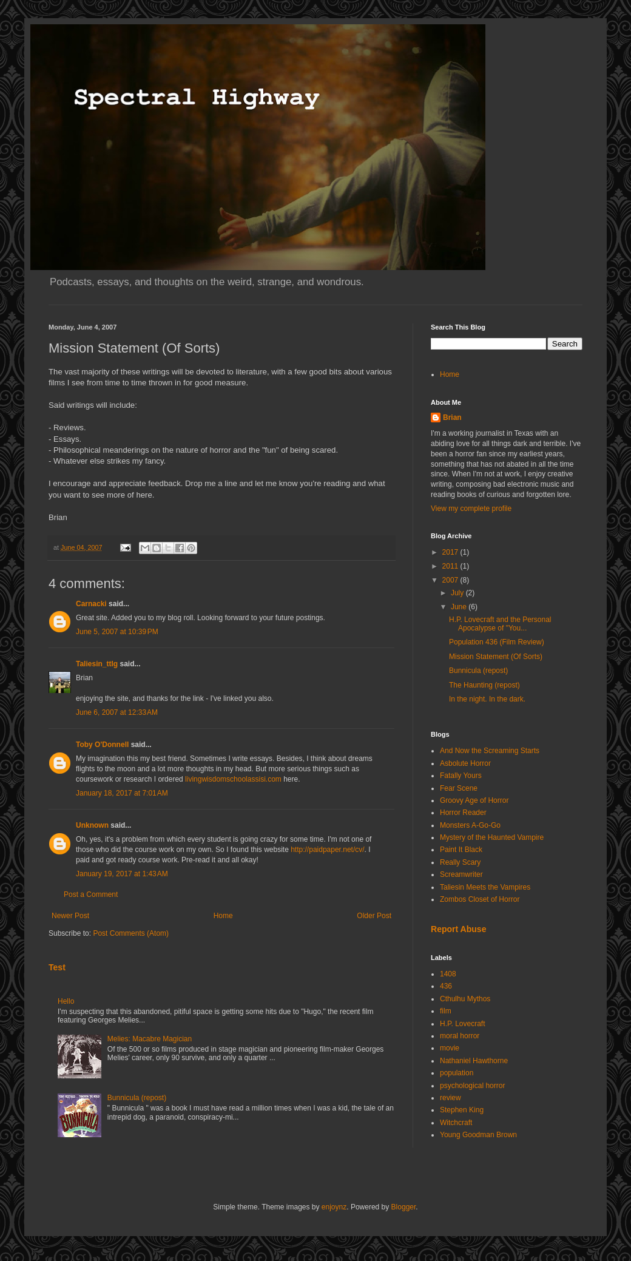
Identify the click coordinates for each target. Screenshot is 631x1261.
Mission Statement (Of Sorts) (495, 656)
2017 (451, 552)
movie (449, 1048)
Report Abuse (458, 929)
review (450, 1098)
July (458, 593)
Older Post (374, 915)
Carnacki (91, 604)
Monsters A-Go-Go (470, 825)
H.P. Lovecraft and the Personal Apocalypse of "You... (500, 623)
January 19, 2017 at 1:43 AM (122, 874)
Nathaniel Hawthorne (474, 1060)
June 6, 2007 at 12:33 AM (117, 712)
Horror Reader (463, 812)
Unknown (92, 825)
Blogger (403, 1207)
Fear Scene (458, 788)
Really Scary (460, 862)
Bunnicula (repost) (136, 1098)
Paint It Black (461, 849)
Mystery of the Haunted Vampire (492, 837)
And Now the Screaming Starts (489, 750)
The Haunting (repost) (484, 685)
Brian (452, 417)
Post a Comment (91, 894)
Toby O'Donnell (102, 744)
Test (57, 967)
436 (446, 986)
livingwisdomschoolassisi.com (233, 779)
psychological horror (472, 1085)
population (456, 1073)
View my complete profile (471, 508)
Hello (66, 1001)
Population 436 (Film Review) (496, 642)
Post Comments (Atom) (131, 933)
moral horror (459, 1036)
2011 (451, 566)
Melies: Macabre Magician (149, 1039)
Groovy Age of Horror (474, 800)
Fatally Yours (461, 775)
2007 (451, 580)
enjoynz (334, 1207)
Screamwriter (461, 874)
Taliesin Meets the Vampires (485, 887)
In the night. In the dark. (487, 699)
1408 (448, 974)
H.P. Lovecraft (462, 1023)
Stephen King (462, 1110)
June (459, 607)
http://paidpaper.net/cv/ (327, 849)
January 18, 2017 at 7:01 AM (122, 793)
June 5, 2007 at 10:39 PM (117, 631)
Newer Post (70, 915)
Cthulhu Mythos (465, 999)
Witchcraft (456, 1122)
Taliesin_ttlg (97, 664)
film (445, 1011)
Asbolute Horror (465, 763)
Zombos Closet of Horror (479, 899)
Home (223, 915)
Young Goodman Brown (478, 1135)
